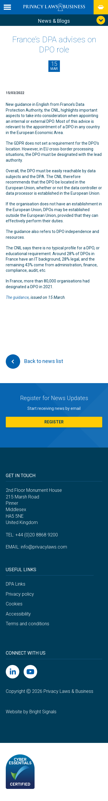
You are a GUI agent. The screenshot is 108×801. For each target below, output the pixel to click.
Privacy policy (20, 594)
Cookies (14, 604)
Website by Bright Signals (31, 711)
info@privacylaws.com (44, 547)
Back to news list (34, 361)
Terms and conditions (27, 623)
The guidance (17, 297)
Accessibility (18, 614)
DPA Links (15, 584)
